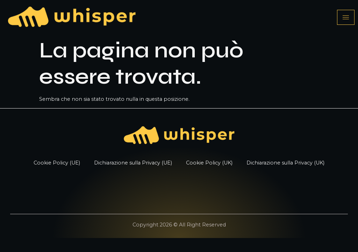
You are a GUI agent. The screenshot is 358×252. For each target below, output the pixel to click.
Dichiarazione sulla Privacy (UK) (285, 163)
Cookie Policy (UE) (57, 163)
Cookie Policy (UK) (209, 163)
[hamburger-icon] (346, 17)
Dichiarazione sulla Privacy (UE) (133, 163)
